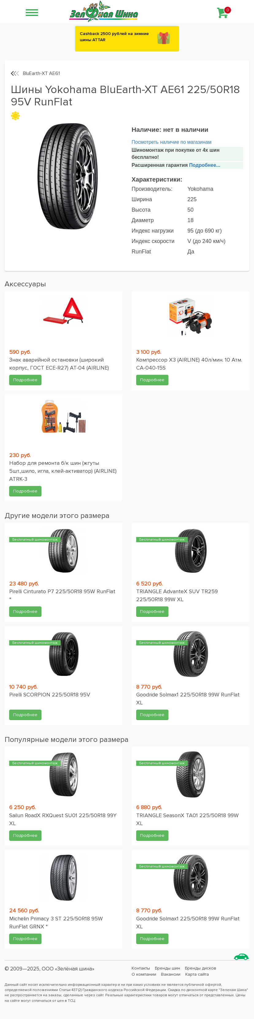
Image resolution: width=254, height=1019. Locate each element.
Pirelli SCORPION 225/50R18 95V (49, 694)
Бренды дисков (200, 968)
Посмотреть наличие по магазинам (171, 142)
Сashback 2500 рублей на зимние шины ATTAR (114, 36)
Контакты (141, 968)
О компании (144, 974)
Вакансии (170, 974)
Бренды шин (167, 968)
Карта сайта (197, 974)
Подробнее (25, 379)
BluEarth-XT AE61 (41, 73)
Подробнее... (204, 165)
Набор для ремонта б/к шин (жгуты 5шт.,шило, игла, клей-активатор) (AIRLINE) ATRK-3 (63, 471)
